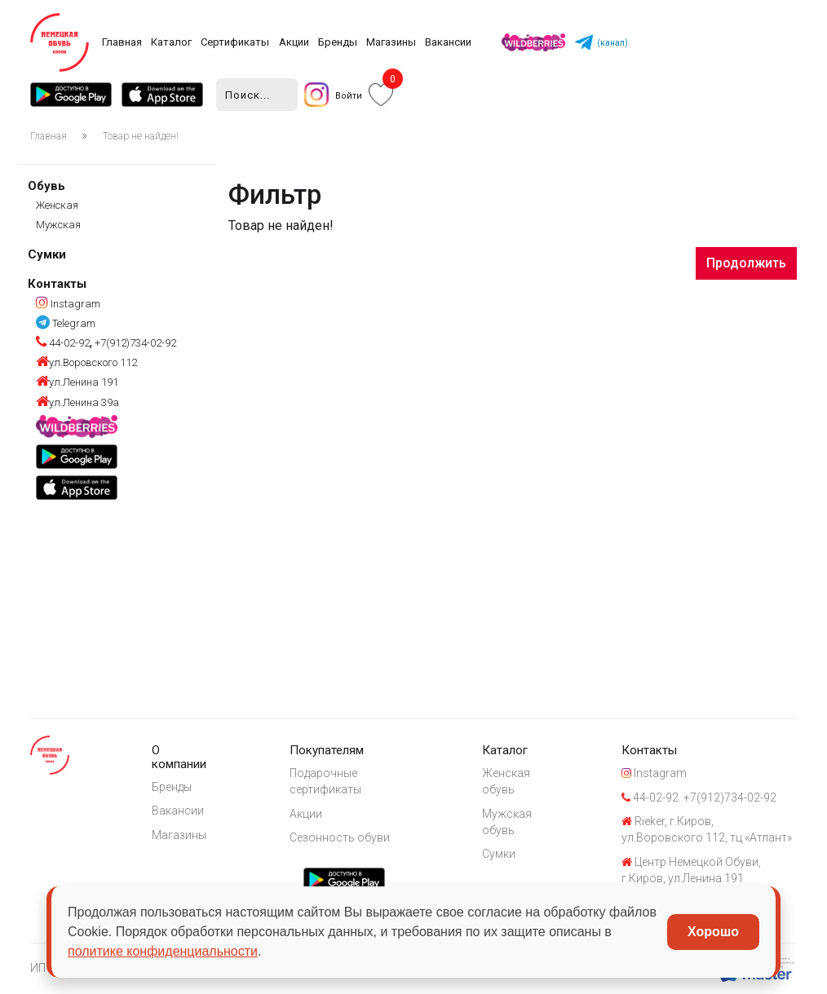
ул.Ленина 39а (77, 402)
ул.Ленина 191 (77, 382)
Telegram (65, 323)
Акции (294, 42)
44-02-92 (63, 343)
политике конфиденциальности (163, 951)
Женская (57, 205)
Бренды (337, 42)
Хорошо (713, 932)
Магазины (391, 42)
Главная (122, 42)
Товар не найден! (141, 136)
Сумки (47, 254)
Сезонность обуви (340, 837)
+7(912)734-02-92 (134, 343)
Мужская (58, 225)
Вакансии (448, 42)
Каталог (171, 42)
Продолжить (746, 263)
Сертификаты (235, 42)
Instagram (68, 304)
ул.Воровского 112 (86, 362)
